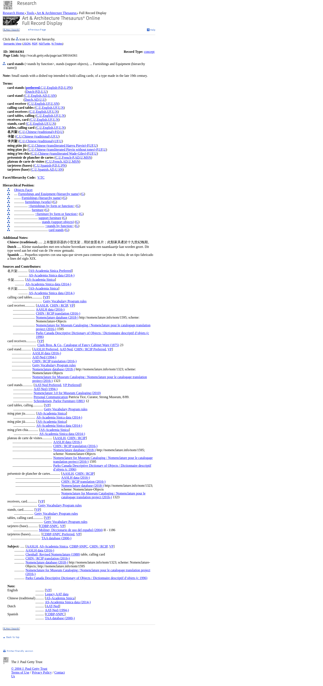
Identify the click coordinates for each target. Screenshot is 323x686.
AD (44, 95)
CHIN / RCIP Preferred (90, 349)
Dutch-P (31, 91)
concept (149, 51)
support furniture (50, 218)
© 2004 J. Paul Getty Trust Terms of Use (29, 670)
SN (53, 95)
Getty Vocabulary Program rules (64, 301)
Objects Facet (23, 190)
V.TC (40, 177)
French (57, 161)
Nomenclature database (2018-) (57, 317)
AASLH (42, 305)
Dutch (29, 99)
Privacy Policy (42, 672)
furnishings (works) (38, 202)
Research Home (14, 13)
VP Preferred (71, 385)
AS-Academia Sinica (40, 279)
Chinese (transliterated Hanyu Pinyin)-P (62, 145)
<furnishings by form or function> (51, 206)
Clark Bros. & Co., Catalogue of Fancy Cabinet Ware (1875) (78, 345)
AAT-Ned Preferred (48, 385)
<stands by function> (59, 226)
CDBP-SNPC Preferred (58, 534)
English (36, 95)
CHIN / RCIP (59, 305)
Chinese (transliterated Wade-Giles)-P (63, 153)
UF (48, 103)
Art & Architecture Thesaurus (56, 13)
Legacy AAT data (57, 594)
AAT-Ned (66, 349)
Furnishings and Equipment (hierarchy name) (49, 194)
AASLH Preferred (46, 349)
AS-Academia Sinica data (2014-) (51, 275)
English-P (53, 87)
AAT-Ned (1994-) (44, 357)
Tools (30, 13)
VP (46, 297)
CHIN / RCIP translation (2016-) (58, 313)
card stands (56, 230)
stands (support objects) (58, 222)
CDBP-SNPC (49, 526)
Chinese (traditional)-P (41, 132)
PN (69, 87)
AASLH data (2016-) (50, 309)
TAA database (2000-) (56, 538)
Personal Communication (51, 397)
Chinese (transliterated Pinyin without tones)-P (66, 149)
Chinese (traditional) (36, 136)
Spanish (43, 169)
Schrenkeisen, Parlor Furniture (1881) (59, 401)
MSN (87, 157)
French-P (68, 157)
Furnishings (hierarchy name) (42, 198)
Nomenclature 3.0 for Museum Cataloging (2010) (67, 393)
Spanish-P (47, 165)
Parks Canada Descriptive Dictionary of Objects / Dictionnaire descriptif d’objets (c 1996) (86, 578)
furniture (38, 210)
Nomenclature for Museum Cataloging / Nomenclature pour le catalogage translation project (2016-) (103, 495)
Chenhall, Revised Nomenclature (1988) (53, 554)
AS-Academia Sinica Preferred (50, 271)
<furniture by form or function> (56, 214)
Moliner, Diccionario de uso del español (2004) (71, 530)
